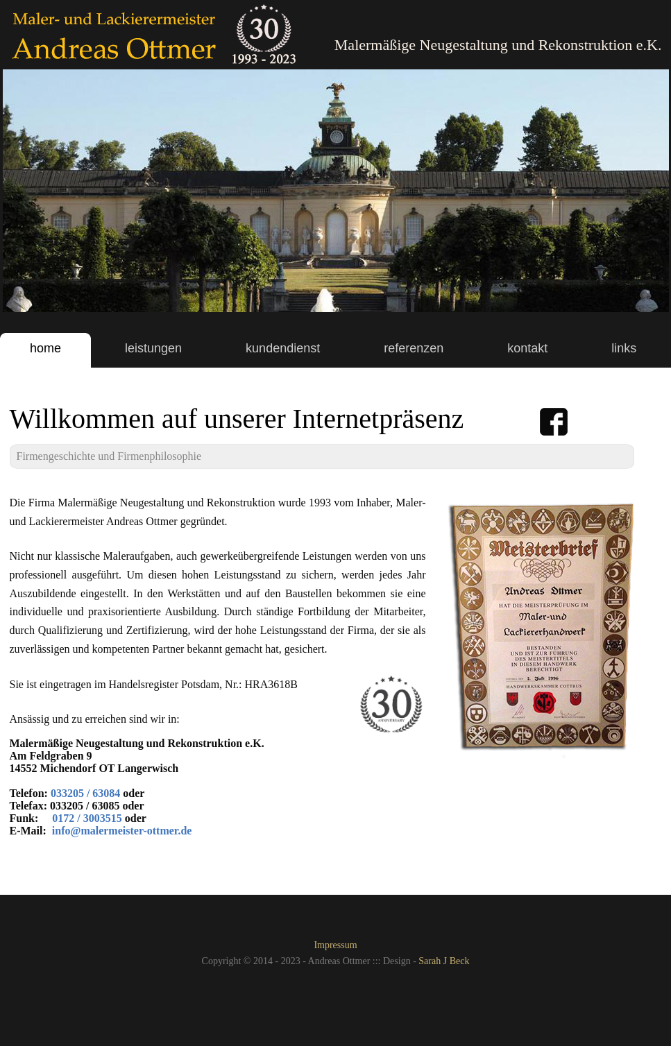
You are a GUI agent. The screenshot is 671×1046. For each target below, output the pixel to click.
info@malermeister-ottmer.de (122, 831)
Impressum (335, 945)
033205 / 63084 (85, 793)
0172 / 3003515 (86, 818)
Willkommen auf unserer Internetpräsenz (237, 418)
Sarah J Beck (443, 961)
